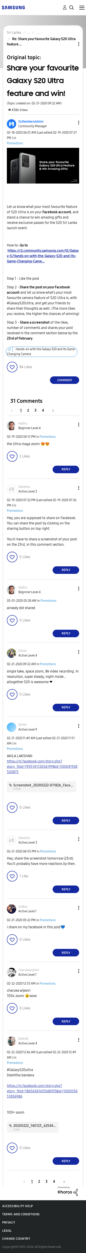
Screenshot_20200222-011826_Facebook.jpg (48, 785)
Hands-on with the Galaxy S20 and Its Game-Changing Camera (41, 351)
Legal (7, 1231)
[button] (71, 122)
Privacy (8, 1222)
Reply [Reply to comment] (66, 469)
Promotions (15, 143)
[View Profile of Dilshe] (22, 651)
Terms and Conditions (21, 1214)
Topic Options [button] (71, 44)
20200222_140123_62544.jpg (36, 1126)
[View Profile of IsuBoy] (23, 907)
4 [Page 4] (43, 410)
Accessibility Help (17, 1206)
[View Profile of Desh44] (23, 1039)
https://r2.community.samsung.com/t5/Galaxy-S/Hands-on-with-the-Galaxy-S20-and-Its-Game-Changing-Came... (43, 255)
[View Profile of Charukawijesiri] (28, 970)
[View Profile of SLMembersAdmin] (31, 121)
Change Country (16, 1239)
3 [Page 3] (35, 410)
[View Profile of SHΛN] (22, 725)
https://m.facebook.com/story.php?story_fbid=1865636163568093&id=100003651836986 (42, 1091)
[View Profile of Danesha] (24, 487)
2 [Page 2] (28, 410)
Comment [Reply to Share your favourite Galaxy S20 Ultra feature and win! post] (64, 380)
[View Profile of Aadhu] (22, 423)
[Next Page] (51, 410)
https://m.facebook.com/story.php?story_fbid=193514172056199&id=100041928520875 (42, 766)
